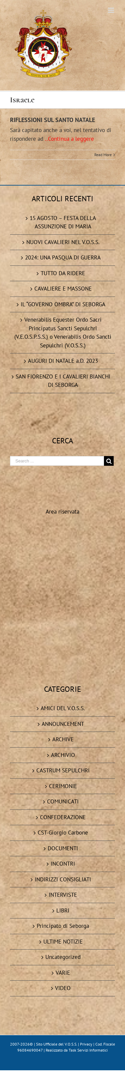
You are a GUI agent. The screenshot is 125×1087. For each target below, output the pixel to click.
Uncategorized (63, 957)
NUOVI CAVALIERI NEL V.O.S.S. (63, 242)
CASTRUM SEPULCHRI (63, 770)
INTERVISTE (63, 894)
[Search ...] (57, 461)
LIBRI (62, 910)
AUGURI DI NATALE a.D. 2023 (63, 360)
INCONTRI (63, 863)
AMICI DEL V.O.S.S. (63, 708)
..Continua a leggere (69, 138)
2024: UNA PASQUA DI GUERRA (63, 257)
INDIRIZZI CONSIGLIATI (63, 879)
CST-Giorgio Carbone (63, 832)
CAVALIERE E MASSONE (63, 288)
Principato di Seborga (63, 926)
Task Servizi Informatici (88, 1050)
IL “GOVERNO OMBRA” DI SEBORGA (63, 304)
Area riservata (62, 511)
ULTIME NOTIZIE (63, 941)
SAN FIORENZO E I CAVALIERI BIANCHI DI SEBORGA (63, 381)
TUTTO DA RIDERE (63, 273)
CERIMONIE (63, 786)
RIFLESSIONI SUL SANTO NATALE (52, 120)
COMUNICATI (63, 801)
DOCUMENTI (63, 848)
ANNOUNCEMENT (63, 724)
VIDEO (63, 988)
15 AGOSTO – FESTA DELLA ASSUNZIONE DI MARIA (63, 222)
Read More (103, 154)
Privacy (86, 1044)
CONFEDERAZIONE (63, 817)
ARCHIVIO (63, 755)
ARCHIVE (63, 739)
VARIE (63, 972)
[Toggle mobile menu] (111, 10)
